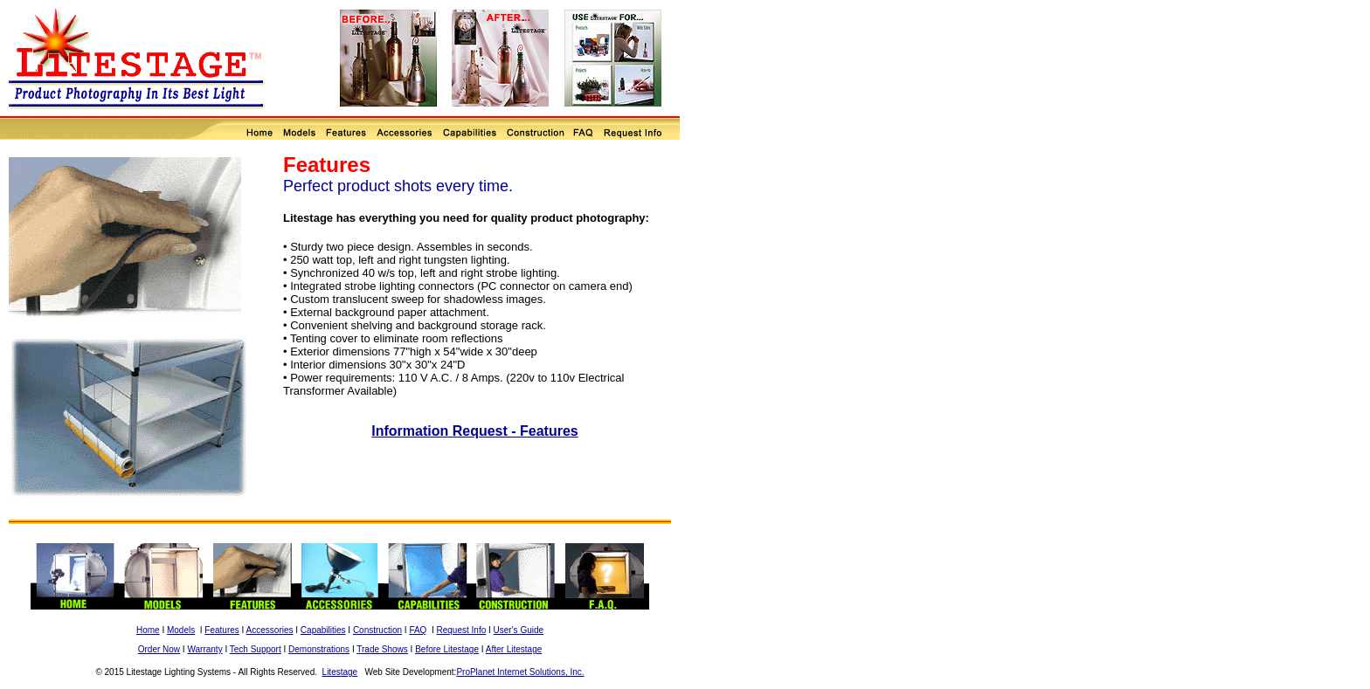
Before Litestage (447, 649)
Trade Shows (382, 649)
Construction (377, 630)
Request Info (462, 630)
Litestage (340, 672)
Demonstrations (318, 649)
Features (221, 630)
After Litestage (514, 649)
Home (148, 630)
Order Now (159, 649)
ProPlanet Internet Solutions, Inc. (520, 672)
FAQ (417, 630)
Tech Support (255, 649)
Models (181, 630)
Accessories (270, 630)
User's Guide (519, 630)
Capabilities (323, 630)
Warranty (204, 649)
